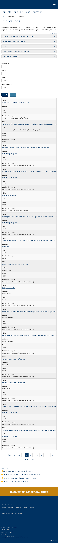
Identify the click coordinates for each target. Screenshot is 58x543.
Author (4, 70)
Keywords (5, 63)
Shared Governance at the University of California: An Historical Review (25, 148)
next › (27, 459)
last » (34, 459)
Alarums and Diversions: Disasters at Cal (15, 102)
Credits (25, 507)
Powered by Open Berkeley (9, 527)
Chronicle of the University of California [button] (16, 51)
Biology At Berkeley (8, 288)
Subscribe (11, 507)
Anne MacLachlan (7, 130)
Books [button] (5, 46)
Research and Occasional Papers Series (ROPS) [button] (18, 36)
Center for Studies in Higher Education (21, 12)
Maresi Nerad (6, 246)
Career (31, 507)
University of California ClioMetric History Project (19, 478)
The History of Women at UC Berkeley (16, 481)
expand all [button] (53, 33)
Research (4, 468)
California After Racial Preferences (13, 359)
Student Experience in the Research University (18, 471)
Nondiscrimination (7, 532)
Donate (18, 507)
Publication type (7, 84)
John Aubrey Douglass (9, 154)
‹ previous (17, 455)
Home (3, 17)
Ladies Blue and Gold (9, 195)
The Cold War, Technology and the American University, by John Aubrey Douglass (29, 430)
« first (9, 455)
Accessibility (5, 530)
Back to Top (53, 540)
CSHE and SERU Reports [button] (11, 56)
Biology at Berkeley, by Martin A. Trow (15, 264)
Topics (3, 77)
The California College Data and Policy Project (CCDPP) (21, 474)
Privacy (3, 534)
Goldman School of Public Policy (12, 513)
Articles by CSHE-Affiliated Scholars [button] (14, 41)
